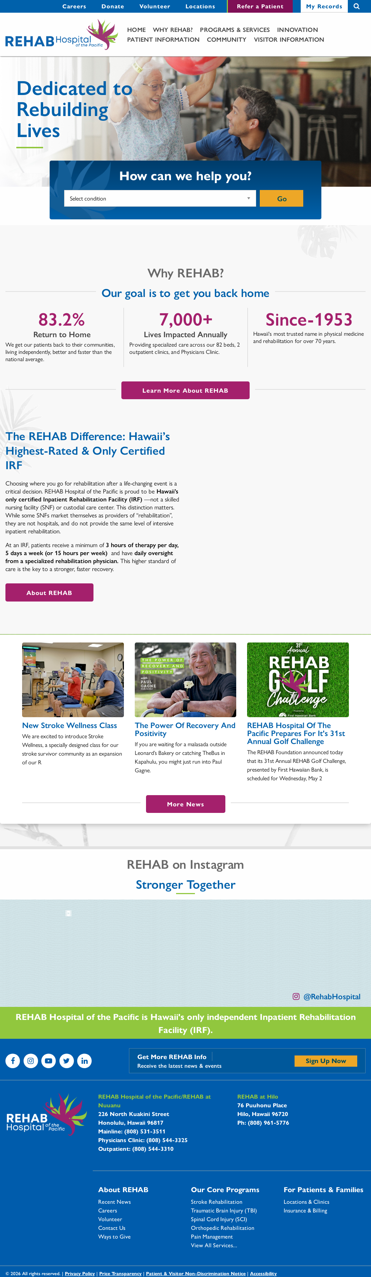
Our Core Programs (225, 1189)
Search (357, 6)
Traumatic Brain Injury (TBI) (224, 1210)
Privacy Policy (80, 1273)
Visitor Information (289, 39)
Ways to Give (114, 1236)
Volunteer (110, 1219)
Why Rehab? (173, 29)
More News (185, 803)
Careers (107, 1210)
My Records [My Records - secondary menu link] (324, 6)
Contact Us (111, 1228)
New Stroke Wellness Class (69, 725)
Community (226, 39)
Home (136, 29)
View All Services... (214, 1245)
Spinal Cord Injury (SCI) (219, 1219)
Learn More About (185, 390)
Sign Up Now (326, 1060)
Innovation (297, 29)
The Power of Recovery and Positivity (185, 729)
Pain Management (212, 1236)
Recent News (114, 1201)
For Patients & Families (323, 1189)
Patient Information (163, 39)
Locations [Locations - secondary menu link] (200, 6)
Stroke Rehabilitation (216, 1201)
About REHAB (49, 592)
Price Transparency (120, 1273)
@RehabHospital (332, 996)
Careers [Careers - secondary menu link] (74, 6)
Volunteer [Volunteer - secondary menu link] (154, 6)
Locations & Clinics (306, 1201)
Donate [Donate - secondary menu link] (112, 6)
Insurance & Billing (305, 1210)
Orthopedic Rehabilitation (222, 1228)
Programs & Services (235, 29)
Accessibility (263, 1273)
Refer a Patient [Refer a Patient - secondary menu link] (260, 6)
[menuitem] (74, 6)
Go (282, 198)
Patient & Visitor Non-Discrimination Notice (196, 1273)
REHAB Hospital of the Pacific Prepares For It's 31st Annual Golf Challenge (296, 733)
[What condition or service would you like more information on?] (160, 198)
